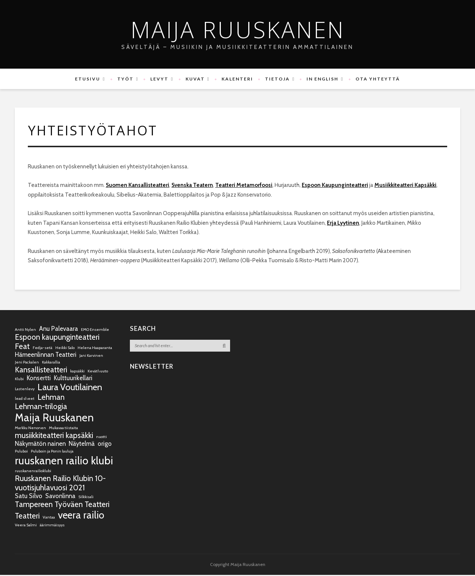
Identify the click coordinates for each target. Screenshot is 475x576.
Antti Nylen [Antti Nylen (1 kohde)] (25, 330)
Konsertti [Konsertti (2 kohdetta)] (39, 379)
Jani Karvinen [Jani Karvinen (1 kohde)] (91, 356)
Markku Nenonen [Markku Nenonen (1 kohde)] (30, 429)
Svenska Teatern (192, 186)
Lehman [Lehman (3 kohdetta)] (51, 398)
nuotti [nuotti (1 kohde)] (101, 437)
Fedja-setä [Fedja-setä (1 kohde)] (42, 348)
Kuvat (195, 79)
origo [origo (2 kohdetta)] (105, 444)
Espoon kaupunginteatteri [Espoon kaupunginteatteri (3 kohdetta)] (57, 338)
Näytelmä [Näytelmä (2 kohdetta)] (82, 444)
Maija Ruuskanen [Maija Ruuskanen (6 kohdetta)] (54, 418)
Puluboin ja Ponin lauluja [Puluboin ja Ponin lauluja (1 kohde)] (52, 452)
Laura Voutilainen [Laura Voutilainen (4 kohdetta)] (69, 388)
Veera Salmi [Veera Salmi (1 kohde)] (26, 526)
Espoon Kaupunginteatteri (335, 186)
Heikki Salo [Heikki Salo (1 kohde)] (65, 348)
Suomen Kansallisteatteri (137, 186)
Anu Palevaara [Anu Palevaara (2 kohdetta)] (58, 329)
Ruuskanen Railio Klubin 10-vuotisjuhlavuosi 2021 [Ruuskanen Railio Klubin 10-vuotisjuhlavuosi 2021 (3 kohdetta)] (60, 484)
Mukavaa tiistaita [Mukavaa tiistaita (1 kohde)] (63, 429)
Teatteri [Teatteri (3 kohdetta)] (27, 516)
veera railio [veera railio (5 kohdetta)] (81, 516)
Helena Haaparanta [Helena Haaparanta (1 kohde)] (95, 348)
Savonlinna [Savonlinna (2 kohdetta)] (60, 497)
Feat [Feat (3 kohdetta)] (22, 347)
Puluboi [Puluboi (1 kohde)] (21, 452)
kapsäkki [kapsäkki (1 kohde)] (77, 372)
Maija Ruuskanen (238, 29)
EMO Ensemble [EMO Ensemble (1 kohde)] (95, 330)
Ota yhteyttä (378, 79)
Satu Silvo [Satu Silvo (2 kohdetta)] (28, 497)
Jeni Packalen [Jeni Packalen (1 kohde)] (27, 363)
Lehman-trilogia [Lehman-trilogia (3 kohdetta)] (41, 407)
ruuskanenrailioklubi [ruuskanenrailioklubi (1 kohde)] (33, 472)
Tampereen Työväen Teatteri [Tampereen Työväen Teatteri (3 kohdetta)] (62, 505)
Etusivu (87, 79)
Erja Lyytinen (343, 224)
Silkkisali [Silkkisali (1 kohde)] (86, 498)
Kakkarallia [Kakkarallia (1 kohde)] (51, 363)
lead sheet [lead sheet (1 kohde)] (25, 399)
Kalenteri (237, 79)
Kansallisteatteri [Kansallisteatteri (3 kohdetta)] (41, 370)
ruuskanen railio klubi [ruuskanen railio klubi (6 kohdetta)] (64, 461)
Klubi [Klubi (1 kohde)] (19, 380)
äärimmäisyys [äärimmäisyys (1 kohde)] (52, 526)
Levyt (159, 79)
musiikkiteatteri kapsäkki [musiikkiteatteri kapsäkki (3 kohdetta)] (54, 436)
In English (322, 79)
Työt (125, 79)
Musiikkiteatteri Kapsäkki (405, 186)
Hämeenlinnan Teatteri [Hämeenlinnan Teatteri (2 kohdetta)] (45, 355)
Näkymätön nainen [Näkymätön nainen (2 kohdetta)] (40, 444)
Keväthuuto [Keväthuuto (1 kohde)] (98, 372)
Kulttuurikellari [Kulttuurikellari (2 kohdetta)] (73, 379)
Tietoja (277, 79)
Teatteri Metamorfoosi (243, 186)
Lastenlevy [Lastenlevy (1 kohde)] (25, 390)
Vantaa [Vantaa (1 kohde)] (49, 518)
